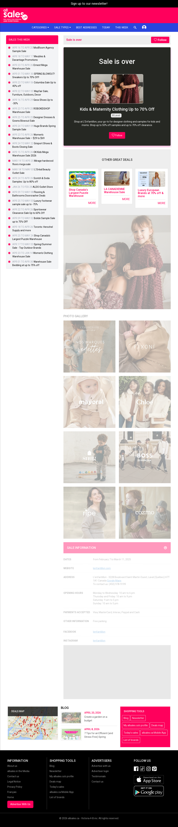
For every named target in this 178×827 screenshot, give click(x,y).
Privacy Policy (14, 786)
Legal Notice (14, 781)
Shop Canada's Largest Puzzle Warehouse (78, 192)
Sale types (62, 27)
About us (12, 766)
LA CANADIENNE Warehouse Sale (114, 190)
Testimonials (99, 776)
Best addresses (86, 27)
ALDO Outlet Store (43, 186)
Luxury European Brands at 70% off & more (151, 193)
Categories (40, 27)
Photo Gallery (75, 316)
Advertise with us (101, 766)
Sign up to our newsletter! (89, 4)
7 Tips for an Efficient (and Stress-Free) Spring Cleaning (98, 737)
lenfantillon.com (102, 568)
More (92, 203)
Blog (126, 718)
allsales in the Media (18, 771)
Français (12, 792)
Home (10, 797)
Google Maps (114, 580)
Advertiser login (100, 771)
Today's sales (131, 732)
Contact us (13, 776)
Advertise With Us (20, 804)
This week (121, 27)
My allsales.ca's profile (136, 725)
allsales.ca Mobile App (154, 732)
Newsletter (138, 718)
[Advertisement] (117, 672)
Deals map (157, 725)
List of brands (131, 740)
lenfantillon (99, 631)
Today (106, 27)
